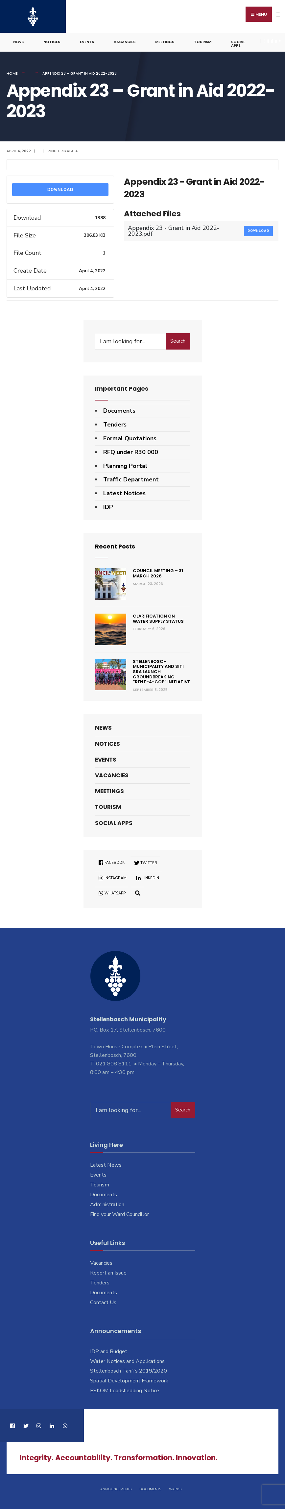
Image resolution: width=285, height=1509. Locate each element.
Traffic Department (131, 479)
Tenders (115, 424)
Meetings (164, 41)
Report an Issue (108, 1272)
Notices (51, 41)
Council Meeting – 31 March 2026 (158, 573)
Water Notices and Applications (127, 1360)
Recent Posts (115, 546)
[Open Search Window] (138, 892)
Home (12, 73)
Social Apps (238, 43)
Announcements (115, 1488)
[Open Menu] (278, 14)
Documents (119, 410)
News (18, 41)
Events (87, 41)
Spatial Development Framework (129, 1380)
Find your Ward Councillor (119, 1214)
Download (60, 189)
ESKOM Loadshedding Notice (124, 1390)
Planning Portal (125, 466)
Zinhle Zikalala (63, 150)
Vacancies (124, 41)
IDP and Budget (108, 1351)
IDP (108, 507)
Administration (107, 1204)
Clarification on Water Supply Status (158, 618)
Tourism (202, 41)
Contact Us (103, 1302)
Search (177, 340)
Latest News (106, 1164)
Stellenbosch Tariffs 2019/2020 (128, 1370)
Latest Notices (124, 493)
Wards (175, 1488)
